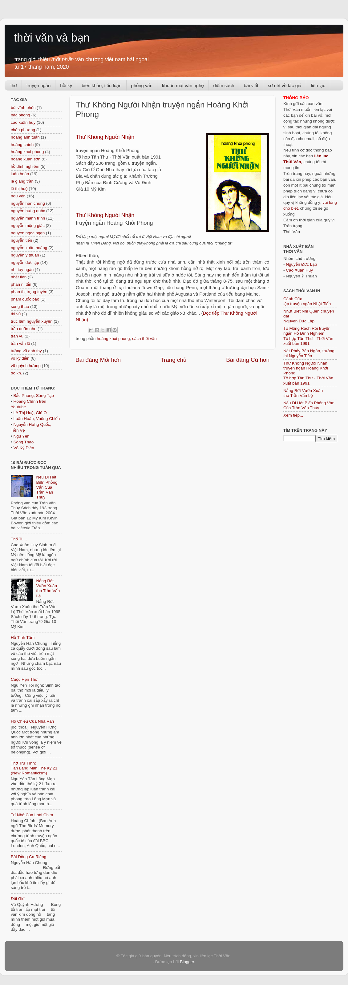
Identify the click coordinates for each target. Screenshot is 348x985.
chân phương (23, 129)
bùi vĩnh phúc (23, 107)
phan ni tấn (21, 284)
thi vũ (16, 314)
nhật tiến (18, 277)
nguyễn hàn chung (28, 203)
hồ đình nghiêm (25, 166)
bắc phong (20, 115)
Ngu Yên (21, 436)
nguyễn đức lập (25, 262)
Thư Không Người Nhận (106, 215)
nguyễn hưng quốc (28, 210)
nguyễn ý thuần (25, 255)
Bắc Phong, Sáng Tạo (33, 395)
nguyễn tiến (21, 240)
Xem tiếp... (293, 415)
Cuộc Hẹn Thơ (24, 679)
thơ (13, 85)
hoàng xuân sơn (25, 159)
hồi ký (66, 85)
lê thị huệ (19, 188)
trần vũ (17, 336)
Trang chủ (173, 360)
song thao (20, 306)
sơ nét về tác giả (284, 85)
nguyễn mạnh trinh (28, 218)
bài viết (251, 85)
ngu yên (18, 196)
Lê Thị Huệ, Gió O (30, 412)
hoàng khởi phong (113, 338)
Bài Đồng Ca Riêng (28, 856)
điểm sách (223, 85)
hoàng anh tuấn (25, 137)
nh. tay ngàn (22, 269)
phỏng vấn (142, 85)
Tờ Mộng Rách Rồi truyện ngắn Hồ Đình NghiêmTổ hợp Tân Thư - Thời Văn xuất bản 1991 (308, 336)
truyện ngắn (38, 85)
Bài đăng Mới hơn (98, 360)
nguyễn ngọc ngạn (28, 233)
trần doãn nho (23, 328)
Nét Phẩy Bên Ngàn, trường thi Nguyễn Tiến (308, 353)
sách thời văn (144, 338)
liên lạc (318, 85)
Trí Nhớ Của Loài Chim (32, 815)
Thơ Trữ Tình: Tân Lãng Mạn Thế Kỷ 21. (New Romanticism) (35, 768)
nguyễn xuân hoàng (29, 247)
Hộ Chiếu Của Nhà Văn (32, 721)
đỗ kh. (16, 373)
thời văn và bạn (52, 37)
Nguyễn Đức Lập (301, 264)
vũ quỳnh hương (26, 365)
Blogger (187, 961)
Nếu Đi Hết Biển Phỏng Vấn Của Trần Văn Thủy (46, 487)
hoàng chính (22, 144)
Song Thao (23, 442)
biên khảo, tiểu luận (101, 85)
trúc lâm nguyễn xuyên (32, 321)
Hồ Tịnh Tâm (22, 637)
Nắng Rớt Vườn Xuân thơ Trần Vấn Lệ (48, 588)
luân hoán (20, 174)
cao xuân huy (23, 122)
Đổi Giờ (18, 898)
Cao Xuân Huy (299, 270)
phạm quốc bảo (25, 299)
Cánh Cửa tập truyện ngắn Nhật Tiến (307, 301)
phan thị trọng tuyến (29, 291)
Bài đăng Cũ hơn (247, 360)
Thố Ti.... (19, 539)
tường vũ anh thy (26, 351)
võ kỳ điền (20, 358)
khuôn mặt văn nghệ (183, 85)
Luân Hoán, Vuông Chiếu (36, 418)
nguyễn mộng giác (28, 225)
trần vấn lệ (20, 343)
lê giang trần (22, 181)
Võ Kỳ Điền (23, 448)
